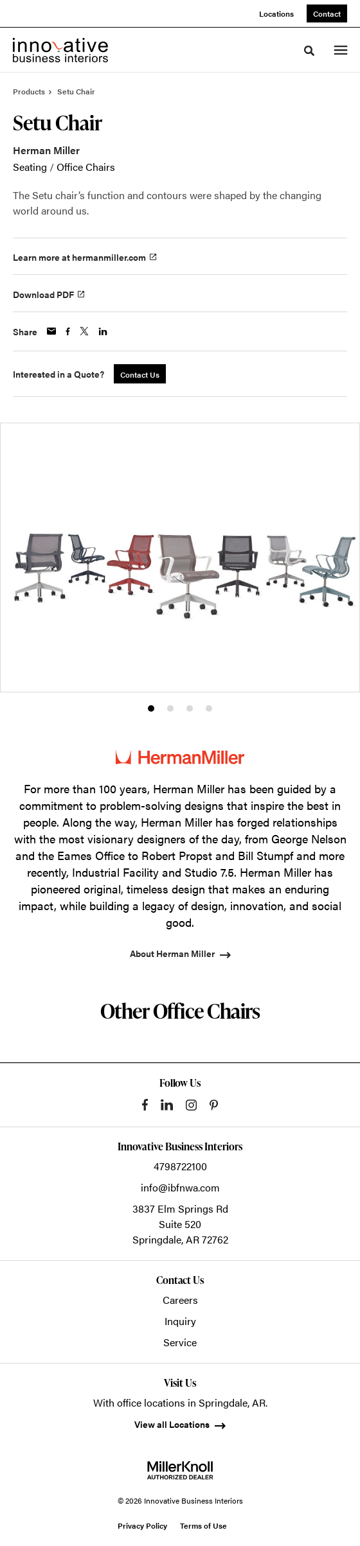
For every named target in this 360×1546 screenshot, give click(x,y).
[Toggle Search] (309, 51)
